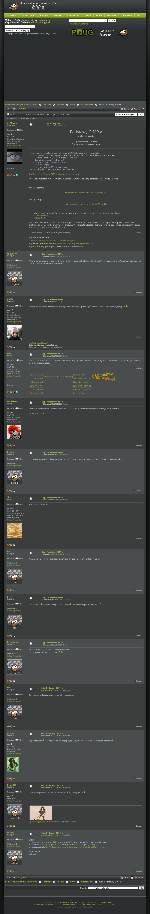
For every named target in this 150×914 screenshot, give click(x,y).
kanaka (10, 452)
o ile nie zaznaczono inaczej (72, 902)
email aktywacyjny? (39, 22)
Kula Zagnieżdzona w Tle (84, 244)
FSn (8, 687)
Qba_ (9, 353)
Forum (24, 15)
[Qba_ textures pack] (36, 393)
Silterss (11, 497)
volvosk (11, 832)
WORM (99, 15)
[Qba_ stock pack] (38, 382)
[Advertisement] (28, 71)
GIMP (72, 104)
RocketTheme (89, 904)
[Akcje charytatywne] (80, 393)
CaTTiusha (12, 123)
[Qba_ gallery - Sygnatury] (82, 386)
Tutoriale (44, 15)
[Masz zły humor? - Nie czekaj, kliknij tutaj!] (58, 377)
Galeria (88, 15)
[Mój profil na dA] (78, 375)
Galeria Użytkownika (14, 146)
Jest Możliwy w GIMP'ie (59, 244)
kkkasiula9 (12, 642)
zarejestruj (45, 20)
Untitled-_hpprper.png (37, 822)
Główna (12, 15)
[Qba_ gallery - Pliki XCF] (81, 378)
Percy (10, 597)
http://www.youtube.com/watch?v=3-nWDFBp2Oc (86, 192)
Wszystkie (22, 109)
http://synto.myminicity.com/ (38, 343)
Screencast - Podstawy (37, 240)
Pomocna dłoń (73, 15)
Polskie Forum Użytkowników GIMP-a (21, 104)
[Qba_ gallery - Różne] (80, 382)
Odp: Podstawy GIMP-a (52, 254)
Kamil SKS (11, 785)
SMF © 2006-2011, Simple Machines (62, 905)
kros (9, 551)
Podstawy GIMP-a (55, 123)
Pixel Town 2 (113, 15)
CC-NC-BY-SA (105, 902)
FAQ (33, 15)
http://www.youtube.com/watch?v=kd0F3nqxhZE (86, 204)
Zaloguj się (28, 20)
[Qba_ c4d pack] (38, 378)
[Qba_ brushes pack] (36, 375)
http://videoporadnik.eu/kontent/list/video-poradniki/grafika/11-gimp (74, 847)
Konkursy (127, 15)
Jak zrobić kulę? (52, 240)
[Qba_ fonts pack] (37, 389)
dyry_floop (12, 253)
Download (57, 15)
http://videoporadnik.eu (48, 842)
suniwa (10, 733)
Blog (139, 15)
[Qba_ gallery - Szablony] (81, 389)
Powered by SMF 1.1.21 (41, 905)
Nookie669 (12, 401)
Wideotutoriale (87, 104)
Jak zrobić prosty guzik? (67, 240)
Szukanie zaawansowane (79, 24)
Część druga (40, 218)
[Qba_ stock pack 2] (36, 386)
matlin (10, 299)
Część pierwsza (41, 215)
